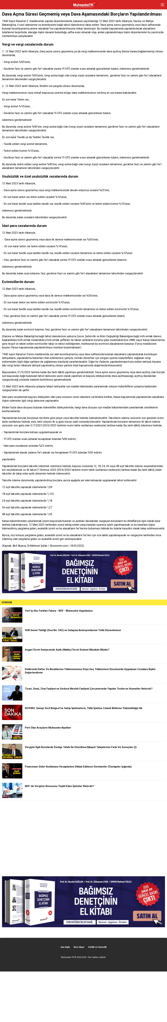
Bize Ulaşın (79, 947)
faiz (43, 273)
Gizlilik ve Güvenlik (97, 947)
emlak (149, 336)
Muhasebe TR (67, 957)
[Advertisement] (83, 838)
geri (4, 4)
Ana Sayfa (65, 947)
